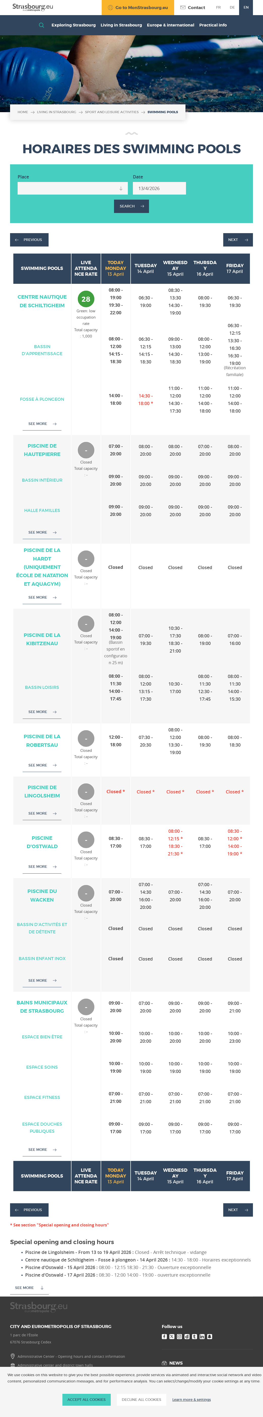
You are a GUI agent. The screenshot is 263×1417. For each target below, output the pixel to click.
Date (138, 176)
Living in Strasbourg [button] (121, 25)
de (232, 7)
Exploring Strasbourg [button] (74, 25)
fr (218, 7)
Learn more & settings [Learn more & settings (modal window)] (191, 1400)
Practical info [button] (213, 25)
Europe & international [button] (170, 25)
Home (23, 112)
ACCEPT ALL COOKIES (86, 1399)
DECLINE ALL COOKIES (141, 1399)
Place (23, 176)
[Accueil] (31, 7)
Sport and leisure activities (112, 112)
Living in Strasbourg (56, 112)
